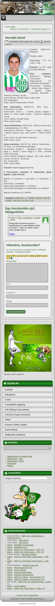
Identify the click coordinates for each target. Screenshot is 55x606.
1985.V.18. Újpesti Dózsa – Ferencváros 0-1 (25, 537)
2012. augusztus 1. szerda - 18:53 (24, 219)
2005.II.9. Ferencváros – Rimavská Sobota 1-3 (30, 29)
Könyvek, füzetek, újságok (16, 425)
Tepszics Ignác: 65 (30, 565)
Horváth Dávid (27, 201)
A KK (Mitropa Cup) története (17, 410)
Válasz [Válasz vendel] (12, 234)
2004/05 (38, 198)
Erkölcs (20, 595)
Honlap (9, 301)
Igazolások (11, 463)
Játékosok (19, 198)
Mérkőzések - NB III (15, 461)
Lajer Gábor (10, 27)
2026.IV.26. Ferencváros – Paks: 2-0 (29, 588)
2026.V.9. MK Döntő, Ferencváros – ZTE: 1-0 (28, 558)
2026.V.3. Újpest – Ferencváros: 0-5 (29, 577)
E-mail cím (11, 293)
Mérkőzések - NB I (15, 459)
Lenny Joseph (20, 570)
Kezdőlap (9, 389)
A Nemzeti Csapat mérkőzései (17, 415)
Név (8, 284)
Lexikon (8, 399)
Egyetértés (33, 595)
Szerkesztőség (11, 430)
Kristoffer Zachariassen (24, 545)
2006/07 (9, 201)
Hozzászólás (11, 261)
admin (9, 545)
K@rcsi (9, 44)
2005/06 (46, 198)
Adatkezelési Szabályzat (15, 435)
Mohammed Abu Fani (23, 568)
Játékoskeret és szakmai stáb (19, 456)
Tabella (10, 466)
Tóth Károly (23, 540)
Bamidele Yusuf (20, 547)
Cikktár (8, 420)
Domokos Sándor (29, 554)
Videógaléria (10, 394)
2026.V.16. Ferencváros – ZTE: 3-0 (29, 550)
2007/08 (16, 201)
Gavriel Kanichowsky (23, 572)
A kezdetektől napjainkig (15, 405)
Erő (26, 595)
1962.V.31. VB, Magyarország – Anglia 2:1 (29, 583)
